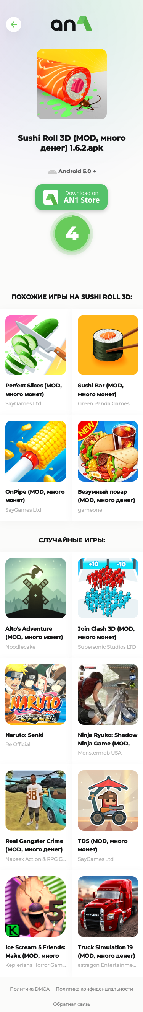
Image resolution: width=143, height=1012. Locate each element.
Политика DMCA (30, 989)
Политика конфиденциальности (94, 989)
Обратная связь (71, 1004)
